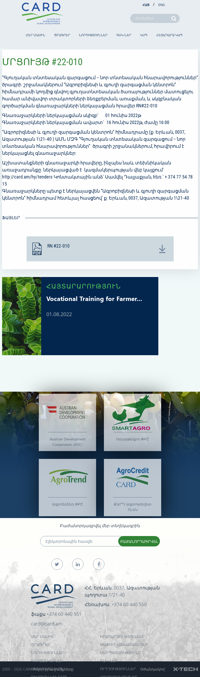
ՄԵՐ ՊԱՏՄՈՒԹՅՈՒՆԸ (120, 652)
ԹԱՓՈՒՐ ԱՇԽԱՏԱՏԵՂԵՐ (124, 644)
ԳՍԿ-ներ (123, 35)
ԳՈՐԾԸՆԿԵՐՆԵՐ (47, 660)
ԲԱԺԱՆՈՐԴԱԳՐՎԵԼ (139, 541)
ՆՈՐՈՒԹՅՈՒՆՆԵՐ (93, 35)
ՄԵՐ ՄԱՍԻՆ (35, 35)
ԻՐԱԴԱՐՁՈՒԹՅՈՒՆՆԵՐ (122, 636)
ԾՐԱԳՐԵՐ (62, 35)
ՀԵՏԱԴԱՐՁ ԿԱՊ (169, 35)
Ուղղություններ (118, 668)
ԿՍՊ (143, 35)
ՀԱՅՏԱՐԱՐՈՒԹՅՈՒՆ (83, 286)
